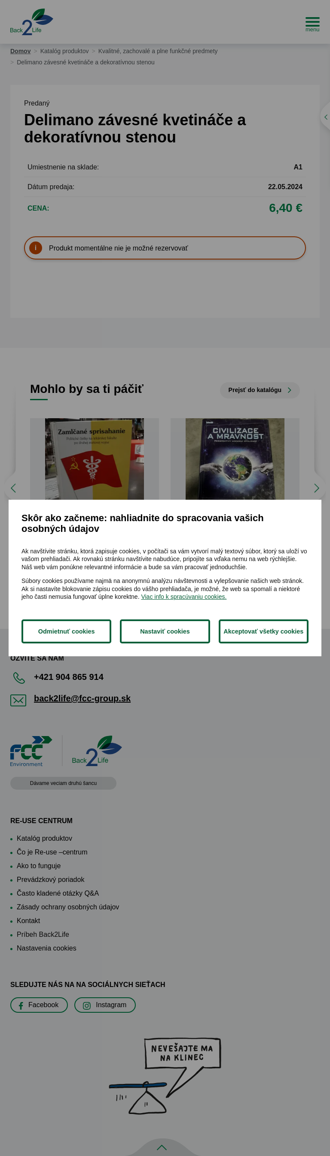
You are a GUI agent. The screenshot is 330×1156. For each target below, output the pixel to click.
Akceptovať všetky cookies (263, 631)
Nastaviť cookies (165, 631)
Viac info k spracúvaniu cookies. (183, 596)
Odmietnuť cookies (66, 631)
